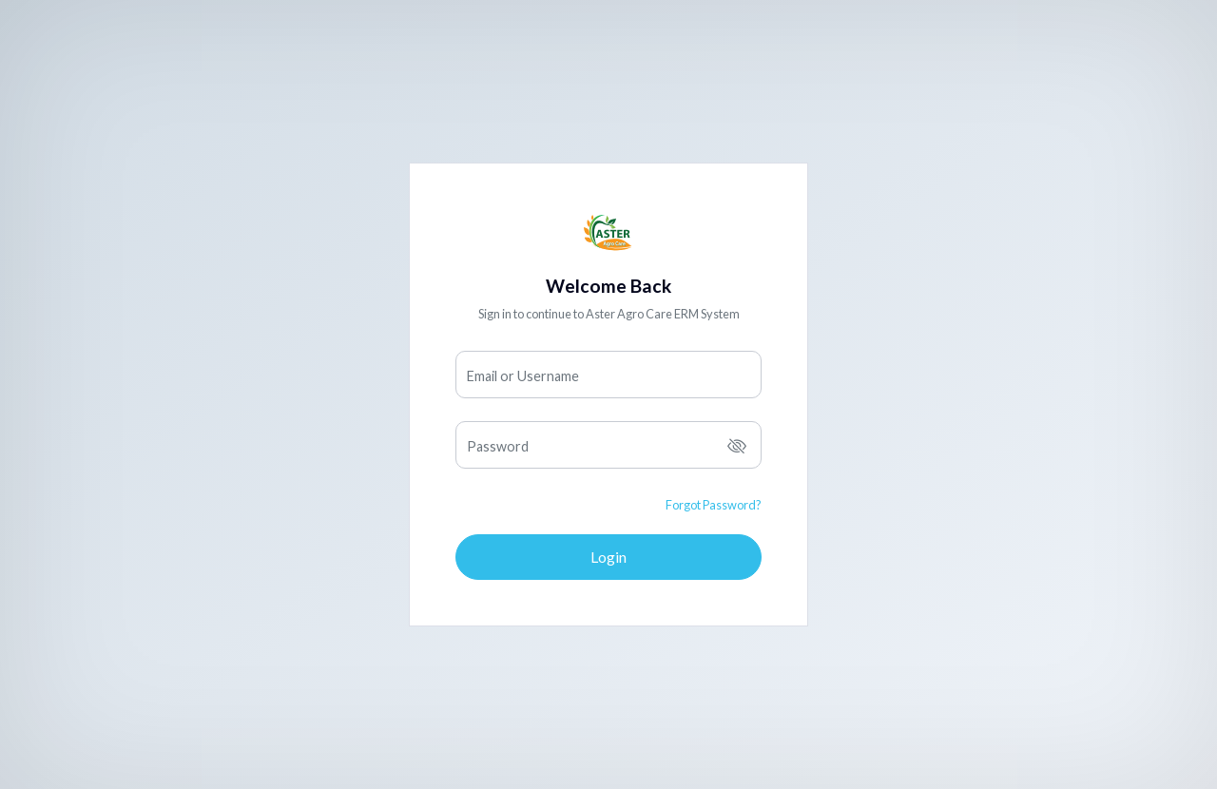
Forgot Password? (714, 504)
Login (608, 557)
